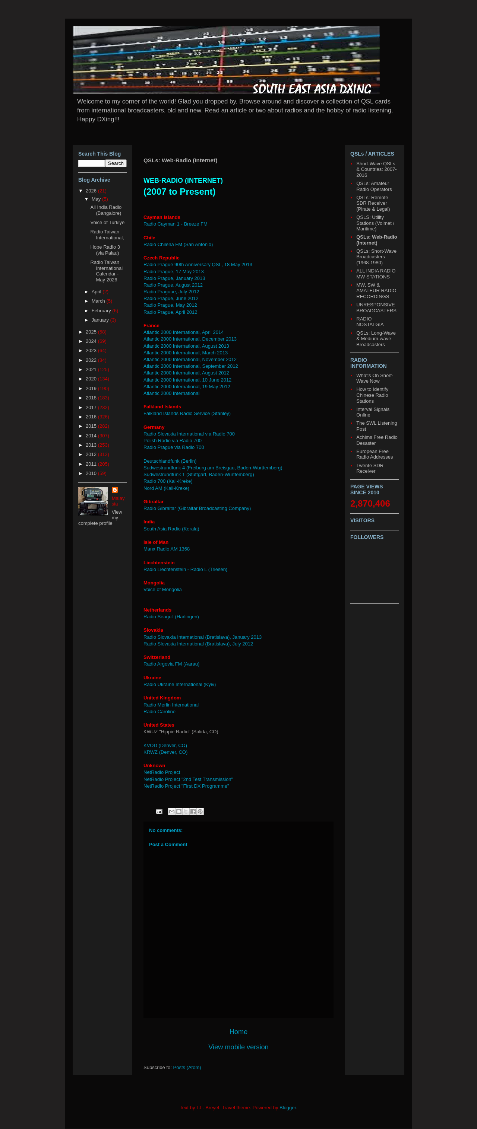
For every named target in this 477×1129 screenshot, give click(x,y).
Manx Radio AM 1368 (166, 549)
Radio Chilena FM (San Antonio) (178, 244)
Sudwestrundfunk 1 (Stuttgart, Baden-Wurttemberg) (198, 474)
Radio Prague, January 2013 (174, 278)
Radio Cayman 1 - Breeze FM (175, 224)
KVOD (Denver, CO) (165, 745)
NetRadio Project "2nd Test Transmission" (188, 779)
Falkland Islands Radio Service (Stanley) (187, 413)
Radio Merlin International (171, 705)
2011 (92, 464)
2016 (92, 417)
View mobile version (238, 1047)
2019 (92, 388)
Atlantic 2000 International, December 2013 (190, 339)
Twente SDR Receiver (369, 468)
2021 (92, 369)
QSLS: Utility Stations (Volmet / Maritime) (375, 223)
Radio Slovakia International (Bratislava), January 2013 (202, 637)
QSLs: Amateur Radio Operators (374, 186)
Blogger (287, 1107)
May (97, 199)
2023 (92, 350)
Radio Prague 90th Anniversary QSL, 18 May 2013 (197, 264)
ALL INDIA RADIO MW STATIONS (375, 274)
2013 (92, 445)
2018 (92, 398)
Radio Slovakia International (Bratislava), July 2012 (198, 644)
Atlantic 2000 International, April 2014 (183, 332)
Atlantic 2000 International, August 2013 (186, 346)
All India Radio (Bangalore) (105, 210)
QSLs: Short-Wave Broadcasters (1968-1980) (376, 256)
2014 (92, 435)
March (99, 301)
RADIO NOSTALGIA (369, 322)
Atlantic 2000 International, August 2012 (186, 373)
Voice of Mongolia (162, 589)
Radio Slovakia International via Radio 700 (189, 434)
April (97, 291)
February (102, 310)
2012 (92, 454)
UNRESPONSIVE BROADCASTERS (376, 307)
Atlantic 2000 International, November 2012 (190, 359)
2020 (92, 379)
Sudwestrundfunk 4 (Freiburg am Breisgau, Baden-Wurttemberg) (212, 468)
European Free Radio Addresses (374, 454)
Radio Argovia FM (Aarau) (171, 664)
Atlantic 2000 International (172, 393)
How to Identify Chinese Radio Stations (372, 395)
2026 (92, 191)
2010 (92, 473)
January (101, 320)
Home (239, 1032)
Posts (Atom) (187, 1067)
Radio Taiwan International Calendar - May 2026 (106, 271)
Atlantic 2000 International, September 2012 (190, 366)
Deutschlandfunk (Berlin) (169, 461)
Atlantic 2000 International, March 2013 (185, 352)
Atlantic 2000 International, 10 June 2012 (188, 380)
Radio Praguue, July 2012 (171, 291)
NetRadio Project (161, 772)
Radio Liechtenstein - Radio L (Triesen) (185, 569)
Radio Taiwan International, (107, 234)
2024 (92, 341)
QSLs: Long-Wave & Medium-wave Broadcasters (376, 338)
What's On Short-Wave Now (374, 378)
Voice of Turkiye (107, 222)
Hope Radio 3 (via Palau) (105, 250)
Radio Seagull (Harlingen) (171, 616)
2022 (92, 360)
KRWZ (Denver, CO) (165, 752)
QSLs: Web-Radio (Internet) (376, 240)
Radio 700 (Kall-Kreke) (168, 481)
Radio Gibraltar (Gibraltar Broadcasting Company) (197, 508)
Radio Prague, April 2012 (170, 312)
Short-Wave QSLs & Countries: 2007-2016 (376, 169)
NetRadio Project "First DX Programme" (186, 786)
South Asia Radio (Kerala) (171, 529)
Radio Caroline (160, 711)
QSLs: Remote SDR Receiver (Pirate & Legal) (373, 203)
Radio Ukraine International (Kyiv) (179, 684)
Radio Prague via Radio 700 (173, 447)
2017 (92, 407)
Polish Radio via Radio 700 (172, 440)
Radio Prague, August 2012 (173, 285)
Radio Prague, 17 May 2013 (173, 271)
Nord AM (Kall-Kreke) (166, 488)
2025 (92, 332)
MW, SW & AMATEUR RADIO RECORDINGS (376, 290)
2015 (92, 426)
